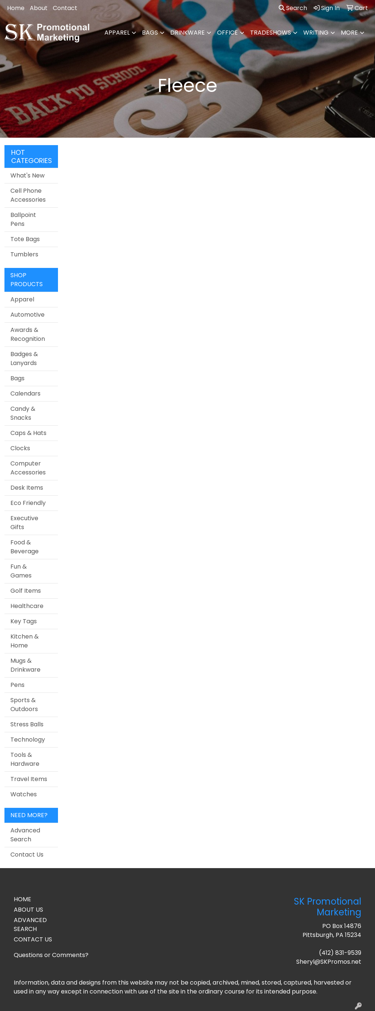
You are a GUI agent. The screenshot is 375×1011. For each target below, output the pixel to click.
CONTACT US (33, 939)
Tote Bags (25, 239)
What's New (27, 175)
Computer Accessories (28, 468)
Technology (27, 739)
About (39, 8)
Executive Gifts (24, 522)
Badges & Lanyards (24, 358)
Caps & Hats (28, 433)
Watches (23, 794)
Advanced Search (25, 835)
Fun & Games (21, 571)
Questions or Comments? (51, 955)
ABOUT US (28, 909)
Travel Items (28, 779)
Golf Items (25, 590)
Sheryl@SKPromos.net (328, 961)
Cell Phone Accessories (28, 195)
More (349, 32)
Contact (65, 8)
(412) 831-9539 (340, 952)
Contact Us (26, 854)
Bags (150, 32)
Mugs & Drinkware (25, 665)
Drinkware (187, 32)
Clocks (20, 448)
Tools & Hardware (24, 759)
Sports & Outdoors (24, 704)
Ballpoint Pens (23, 219)
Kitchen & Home (24, 641)
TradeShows (270, 32)
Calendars (25, 393)
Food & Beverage (24, 547)
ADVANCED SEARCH (30, 924)
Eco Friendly (28, 503)
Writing (316, 32)
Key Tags (23, 621)
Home (16, 8)
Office (227, 32)
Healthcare (26, 606)
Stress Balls (26, 724)
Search (293, 8)
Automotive (27, 314)
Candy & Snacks (22, 413)
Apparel (117, 32)
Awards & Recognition (27, 334)
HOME (22, 899)
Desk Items (26, 487)
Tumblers (24, 254)
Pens (17, 685)
